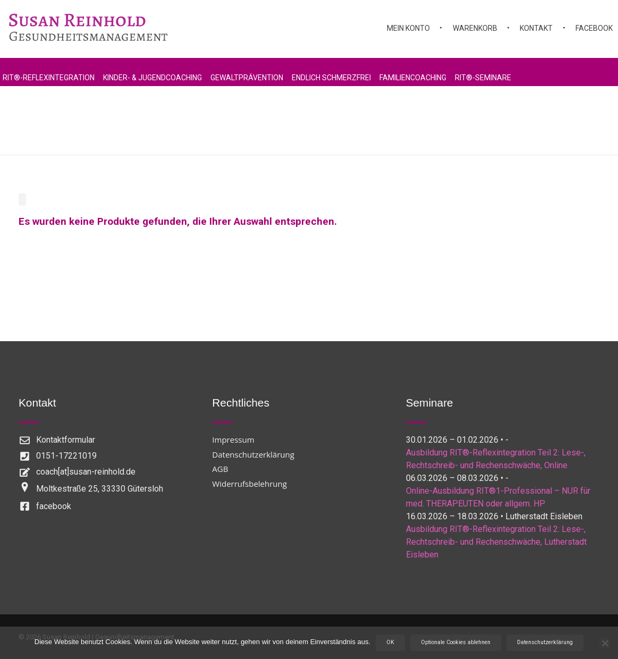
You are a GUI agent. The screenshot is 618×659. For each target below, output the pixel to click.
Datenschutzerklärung (545, 642)
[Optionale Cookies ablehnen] (604, 643)
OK (390, 642)
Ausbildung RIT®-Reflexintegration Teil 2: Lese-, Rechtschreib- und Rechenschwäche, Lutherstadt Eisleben (496, 542)
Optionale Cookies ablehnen (455, 642)
